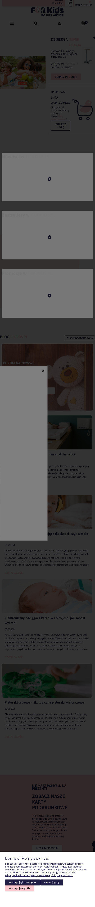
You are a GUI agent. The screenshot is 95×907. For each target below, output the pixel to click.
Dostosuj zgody (51, 882)
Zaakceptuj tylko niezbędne (22, 882)
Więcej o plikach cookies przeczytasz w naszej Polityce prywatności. (39, 875)
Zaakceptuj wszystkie (19, 888)
